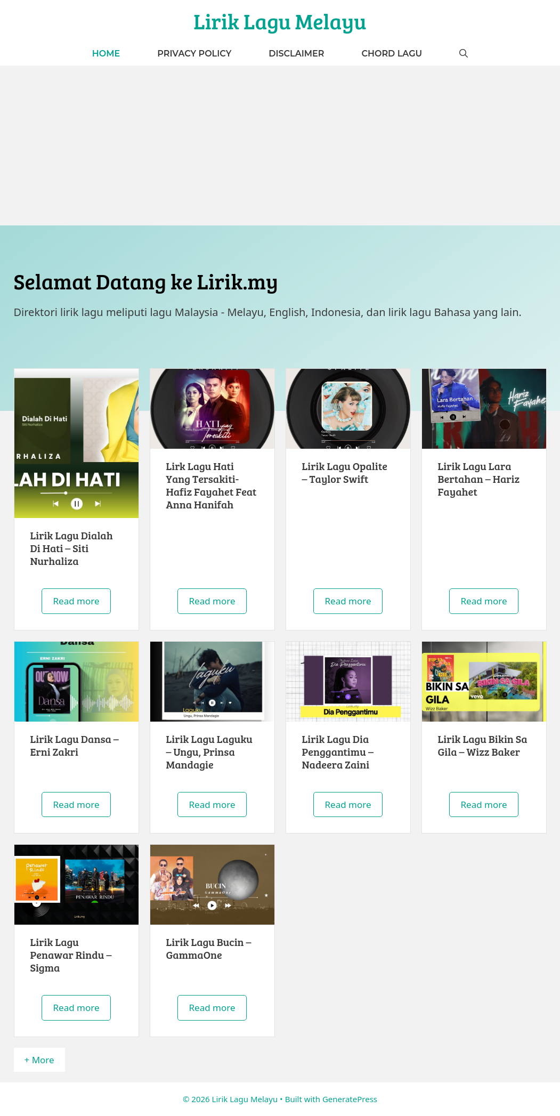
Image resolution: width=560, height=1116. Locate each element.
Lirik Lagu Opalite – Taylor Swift (344, 472)
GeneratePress (349, 1099)
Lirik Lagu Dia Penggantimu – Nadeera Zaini (338, 751)
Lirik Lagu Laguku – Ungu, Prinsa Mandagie (209, 751)
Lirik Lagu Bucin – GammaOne (208, 948)
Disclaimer (296, 53)
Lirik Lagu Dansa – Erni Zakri (74, 745)
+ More (39, 1060)
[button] (463, 54)
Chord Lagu (391, 53)
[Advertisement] (280, 145)
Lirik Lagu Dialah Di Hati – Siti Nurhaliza (71, 548)
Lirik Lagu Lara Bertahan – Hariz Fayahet (479, 478)
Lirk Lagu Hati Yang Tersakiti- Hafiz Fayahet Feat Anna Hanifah (211, 485)
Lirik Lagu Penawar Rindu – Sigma (71, 954)
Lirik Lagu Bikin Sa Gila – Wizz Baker (482, 745)
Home (106, 53)
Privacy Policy (194, 53)
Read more (76, 601)
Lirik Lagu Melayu (280, 20)
